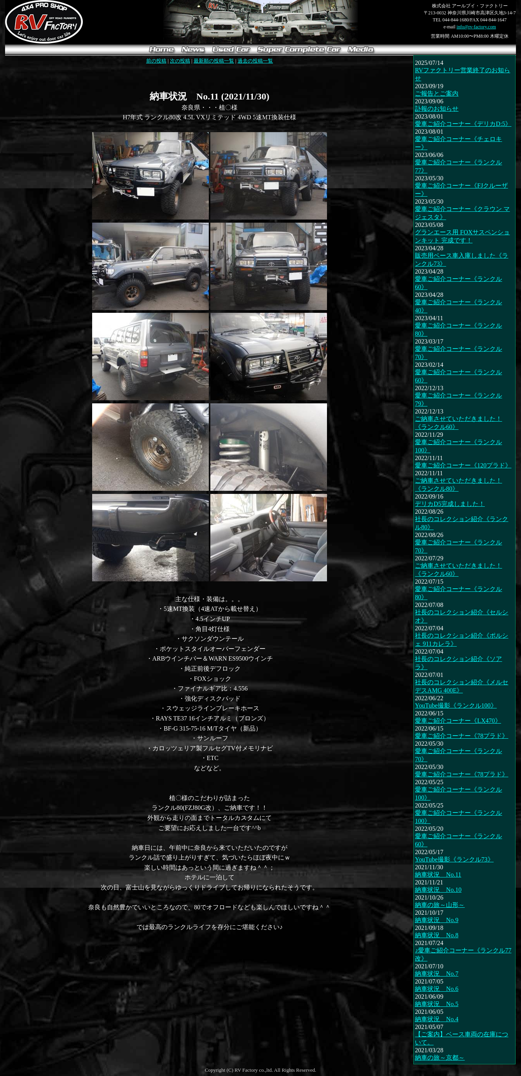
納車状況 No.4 (436, 1019)
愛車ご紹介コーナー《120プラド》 (463, 465)
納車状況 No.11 (438, 874)
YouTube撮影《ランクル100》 (456, 705)
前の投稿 (156, 61)
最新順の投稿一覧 (214, 61)
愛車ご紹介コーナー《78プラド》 (461, 735)
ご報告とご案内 (436, 93)
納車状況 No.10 (438, 889)
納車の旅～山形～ (440, 905)
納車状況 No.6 (436, 988)
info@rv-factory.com (476, 27)
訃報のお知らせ (436, 108)
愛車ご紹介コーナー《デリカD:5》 (463, 123)
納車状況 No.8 (436, 935)
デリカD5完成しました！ (450, 504)
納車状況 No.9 (436, 920)
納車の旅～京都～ (440, 1057)
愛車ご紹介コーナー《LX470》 (458, 720)
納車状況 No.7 (436, 973)
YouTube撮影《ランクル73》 (454, 859)
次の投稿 (180, 61)
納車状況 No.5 (436, 1004)
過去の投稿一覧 (255, 61)
